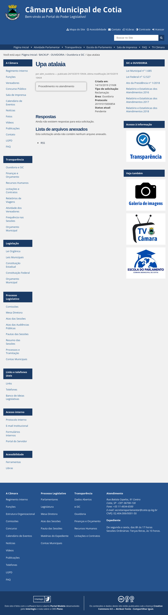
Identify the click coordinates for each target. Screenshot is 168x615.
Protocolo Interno (16, 419)
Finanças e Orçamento (12, 174)
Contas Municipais (16, 359)
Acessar (159, 29)
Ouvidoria (80, 514)
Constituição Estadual (13, 264)
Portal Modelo (57, 605)
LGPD (9, 140)
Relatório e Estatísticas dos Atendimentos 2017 (141, 100)
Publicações (13, 128)
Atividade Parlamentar (47, 47)
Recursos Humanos (17, 183)
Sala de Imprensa (127, 47)
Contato (116, 29)
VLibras (130, 29)
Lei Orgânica (13, 251)
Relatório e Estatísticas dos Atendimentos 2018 (141, 109)
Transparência (73, 47)
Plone (60, 608)
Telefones (11, 389)
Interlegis (31, 608)
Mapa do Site (77, 29)
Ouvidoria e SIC (75, 54)
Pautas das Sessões (17, 334)
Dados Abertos (83, 499)
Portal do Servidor (16, 441)
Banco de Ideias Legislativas (15, 397)
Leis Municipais (15, 257)
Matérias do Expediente (54, 536)
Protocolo (101, 100)
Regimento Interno (17, 70)
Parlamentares (49, 499)
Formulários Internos (13, 433)
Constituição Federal (18, 272)
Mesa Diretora (14, 312)
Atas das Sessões (16, 318)
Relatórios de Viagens (13, 200)
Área (98, 96)
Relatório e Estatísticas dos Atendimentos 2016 (141, 90)
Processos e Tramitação (13, 351)
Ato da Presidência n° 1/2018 (143, 83)
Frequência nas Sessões (15, 219)
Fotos (9, 116)
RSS (43, 143)
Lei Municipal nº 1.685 (139, 70)
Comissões (12, 306)
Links (9, 383)
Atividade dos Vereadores (14, 209)
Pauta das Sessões (51, 528)
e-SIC (77, 506)
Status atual (102, 107)
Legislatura (47, 506)
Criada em (101, 81)
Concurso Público (16, 89)
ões (10, 506)
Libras (9, 468)
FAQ (144, 47)
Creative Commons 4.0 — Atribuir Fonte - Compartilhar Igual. (130, 607)
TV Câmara (158, 47)
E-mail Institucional (17, 426)
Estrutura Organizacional (20, 514)
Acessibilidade (98, 29)
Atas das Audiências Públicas (17, 326)
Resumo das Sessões (13, 341)
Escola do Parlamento (99, 47)
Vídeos (10, 122)
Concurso (11, 528)
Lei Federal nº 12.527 (138, 77)
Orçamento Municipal (12, 228)
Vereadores (12, 83)
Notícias (10, 110)
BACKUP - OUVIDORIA (51, 54)
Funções (10, 77)
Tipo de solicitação (106, 89)
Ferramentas (13, 462)
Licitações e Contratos (12, 190)
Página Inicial (21, 47)
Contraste (144, 29)
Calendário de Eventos (14, 102)
